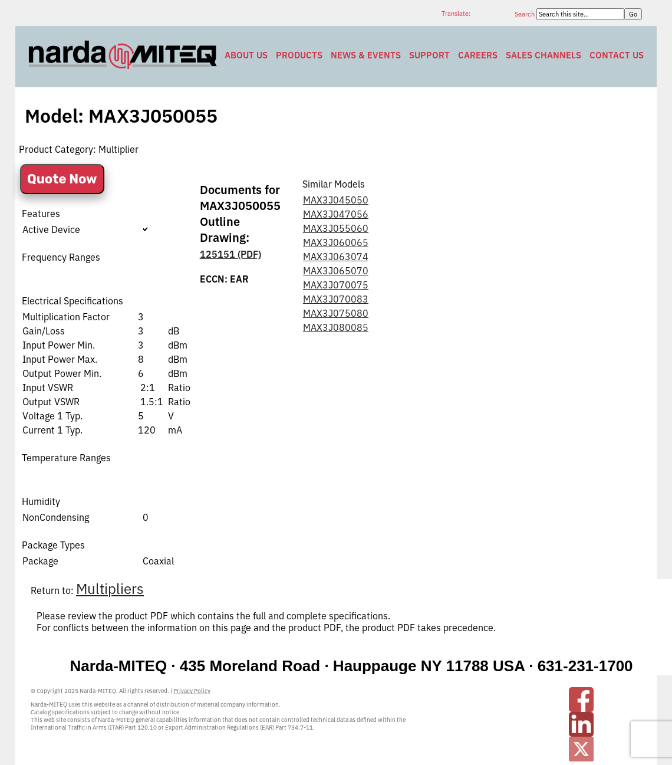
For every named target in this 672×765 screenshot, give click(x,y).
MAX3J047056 (335, 214)
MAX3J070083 (335, 299)
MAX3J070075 (335, 285)
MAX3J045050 (335, 200)
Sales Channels (543, 55)
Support (429, 55)
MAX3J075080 (335, 313)
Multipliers (110, 588)
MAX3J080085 (335, 327)
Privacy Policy (191, 691)
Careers (478, 55)
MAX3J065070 (335, 271)
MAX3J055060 (335, 228)
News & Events (366, 55)
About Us (246, 55)
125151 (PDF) (230, 254)
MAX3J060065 (335, 242)
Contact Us (616, 55)
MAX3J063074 (335, 256)
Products (299, 55)
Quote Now (62, 179)
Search (525, 14)
